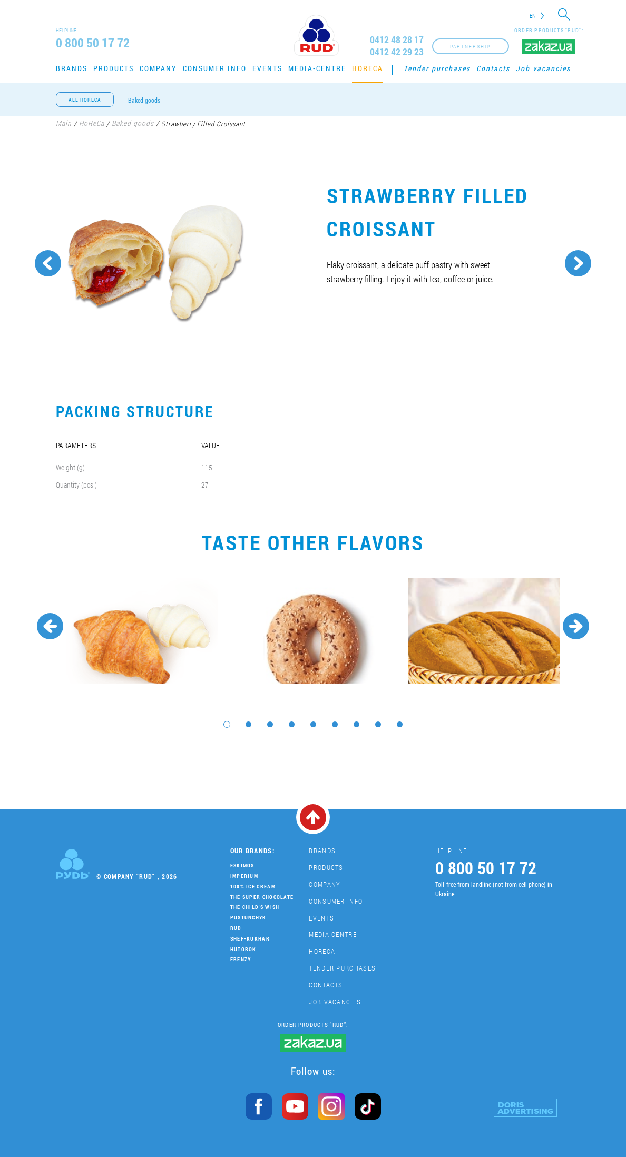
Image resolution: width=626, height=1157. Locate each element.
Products (113, 68)
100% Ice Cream (253, 886)
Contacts (493, 68)
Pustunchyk (248, 917)
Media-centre (317, 68)
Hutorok (243, 949)
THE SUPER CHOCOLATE (262, 897)
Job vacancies (543, 68)
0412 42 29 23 (397, 52)
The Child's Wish (255, 907)
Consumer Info (215, 68)
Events (267, 68)
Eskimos (242, 865)
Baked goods (144, 100)
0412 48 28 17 (397, 40)
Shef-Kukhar (250, 938)
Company (158, 68)
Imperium (244, 876)
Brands (71, 68)
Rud (236, 928)
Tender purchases (437, 68)
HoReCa (367, 68)
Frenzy (240, 959)
